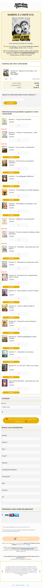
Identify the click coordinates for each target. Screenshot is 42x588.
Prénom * (5, 442)
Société (4, 435)
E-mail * (4, 456)
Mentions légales (20, 585)
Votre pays (3, 403)
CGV (27, 585)
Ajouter (11, 157)
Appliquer (10, 103)
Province (4, 490)
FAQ (13, 585)
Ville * (4, 483)
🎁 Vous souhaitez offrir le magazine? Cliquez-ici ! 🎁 (21, 420)
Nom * (4, 449)
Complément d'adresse (9, 469)
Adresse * (5, 463)
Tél (3, 497)
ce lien (31, 48)
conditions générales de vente (22, 527)
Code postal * (6, 476)
